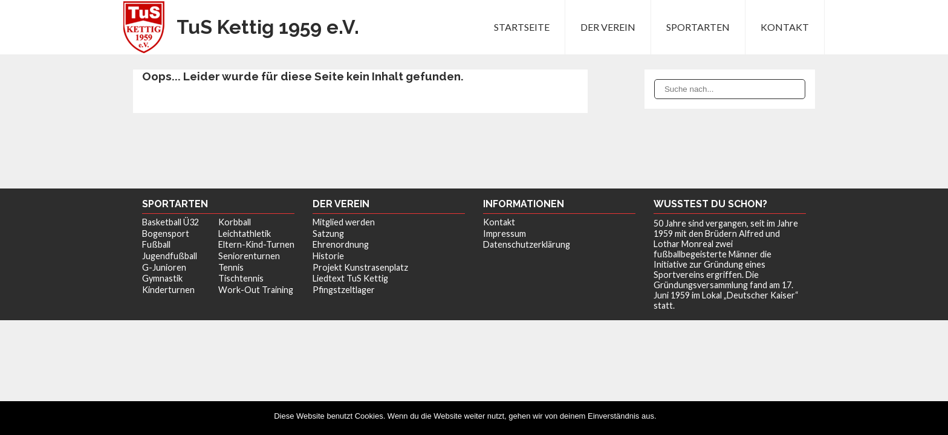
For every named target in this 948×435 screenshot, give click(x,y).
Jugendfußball (169, 256)
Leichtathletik (244, 233)
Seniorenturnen (249, 256)
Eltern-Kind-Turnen (256, 244)
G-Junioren (164, 267)
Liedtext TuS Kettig (350, 278)
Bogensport (165, 233)
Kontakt (785, 27)
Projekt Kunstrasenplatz (360, 267)
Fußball (156, 244)
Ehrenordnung (341, 244)
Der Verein (607, 27)
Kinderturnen (168, 290)
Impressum (504, 233)
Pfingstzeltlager (344, 290)
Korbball (234, 222)
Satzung (328, 233)
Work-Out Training (255, 290)
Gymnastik (162, 278)
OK (668, 416)
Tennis (231, 267)
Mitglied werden (344, 222)
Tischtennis (241, 278)
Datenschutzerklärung (526, 244)
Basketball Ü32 (170, 222)
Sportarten (698, 27)
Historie (328, 256)
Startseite (522, 27)
